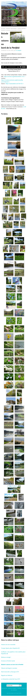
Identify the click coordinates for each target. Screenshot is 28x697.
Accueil (3, 28)
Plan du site (4, 688)
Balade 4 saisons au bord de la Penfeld (12, 664)
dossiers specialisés (11, 28)
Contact (19, 688)
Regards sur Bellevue (6, 675)
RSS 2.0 (24, 688)
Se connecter (14, 690)
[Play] (3, 67)
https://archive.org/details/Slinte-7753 (14, 76)
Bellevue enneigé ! (6, 657)
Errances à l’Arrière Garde (8, 661)
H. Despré (18, 50)
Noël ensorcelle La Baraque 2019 (10, 672)
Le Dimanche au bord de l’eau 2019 (10, 679)
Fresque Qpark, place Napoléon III (10, 648)
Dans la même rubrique (10, 640)
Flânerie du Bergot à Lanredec (9, 668)
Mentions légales (12, 688)
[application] (14, 67)
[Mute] (20, 67)
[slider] (24, 67)
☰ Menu (14, 25)
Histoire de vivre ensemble (8, 644)
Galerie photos (22, 28)
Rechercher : (10, 685)
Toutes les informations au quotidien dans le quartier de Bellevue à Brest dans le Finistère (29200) (14, 19)
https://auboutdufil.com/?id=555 (14, 83)
